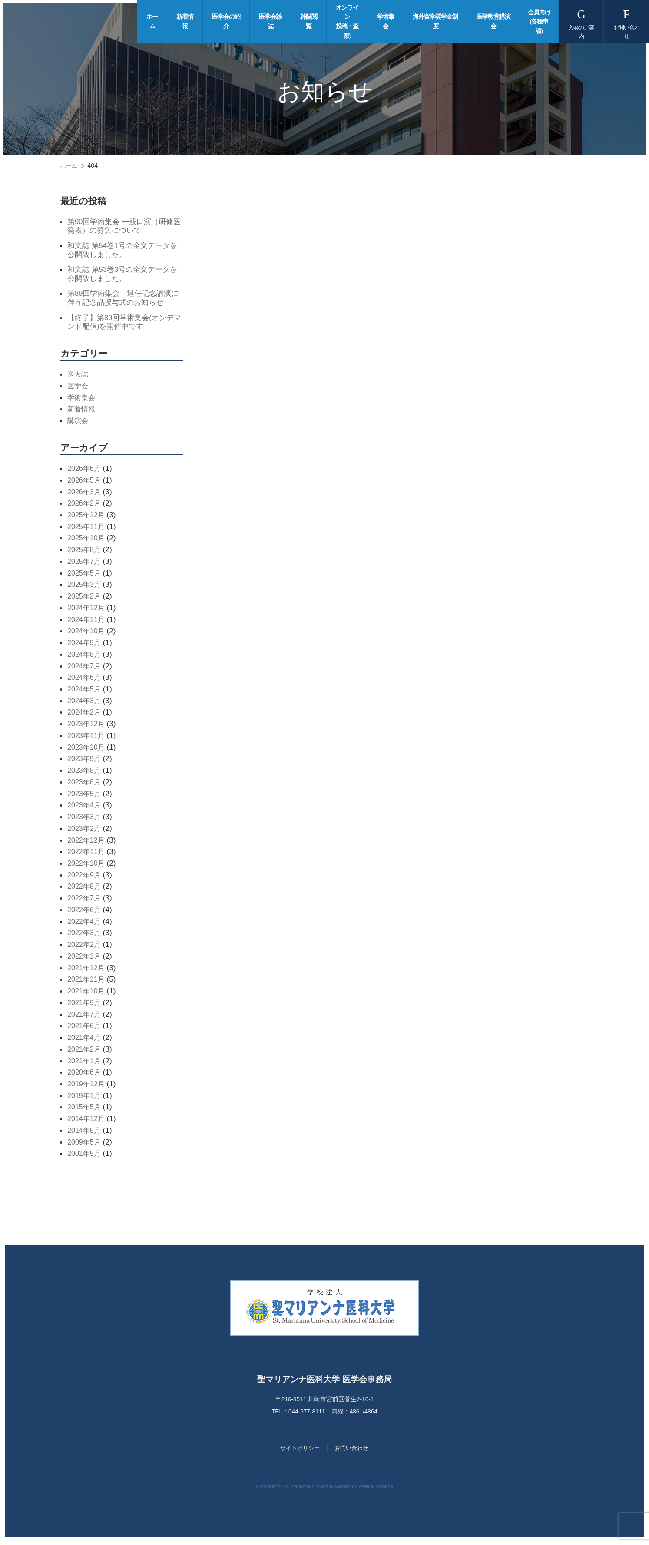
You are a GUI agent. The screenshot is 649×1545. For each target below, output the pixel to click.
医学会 (78, 388)
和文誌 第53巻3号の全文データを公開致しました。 (121, 275)
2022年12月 (87, 843)
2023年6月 (85, 785)
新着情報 (82, 412)
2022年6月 (85, 912)
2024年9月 (85, 645)
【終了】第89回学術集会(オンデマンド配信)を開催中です (123, 324)
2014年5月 (85, 1133)
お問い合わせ (627, 23)
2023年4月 (85, 808)
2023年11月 (87, 738)
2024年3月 (85, 703)
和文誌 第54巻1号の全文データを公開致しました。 (121, 251)
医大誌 (78, 377)
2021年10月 (87, 993)
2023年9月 (85, 762)
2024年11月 (87, 622)
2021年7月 (85, 1017)
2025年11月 (87, 529)
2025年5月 (85, 576)
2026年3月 (85, 494)
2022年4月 (85, 924)
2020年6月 (85, 1075)
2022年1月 (85, 959)
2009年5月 (85, 1145)
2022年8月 (85, 889)
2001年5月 (85, 1156)
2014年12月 (87, 1121)
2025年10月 (87, 541)
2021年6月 (85, 1029)
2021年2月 (85, 1052)
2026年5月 (85, 483)
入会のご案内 (583, 23)
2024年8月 (85, 657)
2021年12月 (87, 970)
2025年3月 (85, 587)
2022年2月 (85, 947)
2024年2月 (85, 715)
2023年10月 (87, 750)
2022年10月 (87, 866)
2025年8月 (85, 552)
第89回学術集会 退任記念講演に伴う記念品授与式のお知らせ (122, 300)
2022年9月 (85, 877)
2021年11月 (87, 982)
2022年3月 (85, 936)
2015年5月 (85, 1110)
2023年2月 (85, 831)
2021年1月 (85, 1063)
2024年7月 (85, 669)
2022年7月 (85, 901)
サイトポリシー (300, 1451)
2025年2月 (85, 599)
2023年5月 (85, 796)
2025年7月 (85, 564)
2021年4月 (85, 1040)
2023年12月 (87, 726)
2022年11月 (87, 854)
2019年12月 (87, 1086)
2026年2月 (85, 506)
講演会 (78, 423)
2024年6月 (85, 680)
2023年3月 (85, 819)
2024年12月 (87, 610)
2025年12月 (87, 517)
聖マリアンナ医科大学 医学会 (77, 21)
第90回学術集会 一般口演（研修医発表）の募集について (123, 226)
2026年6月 (85, 471)
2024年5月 (85, 692)
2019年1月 (85, 1098)
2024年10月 (87, 634)
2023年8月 (85, 773)
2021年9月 (85, 1005)
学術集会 (82, 400)
